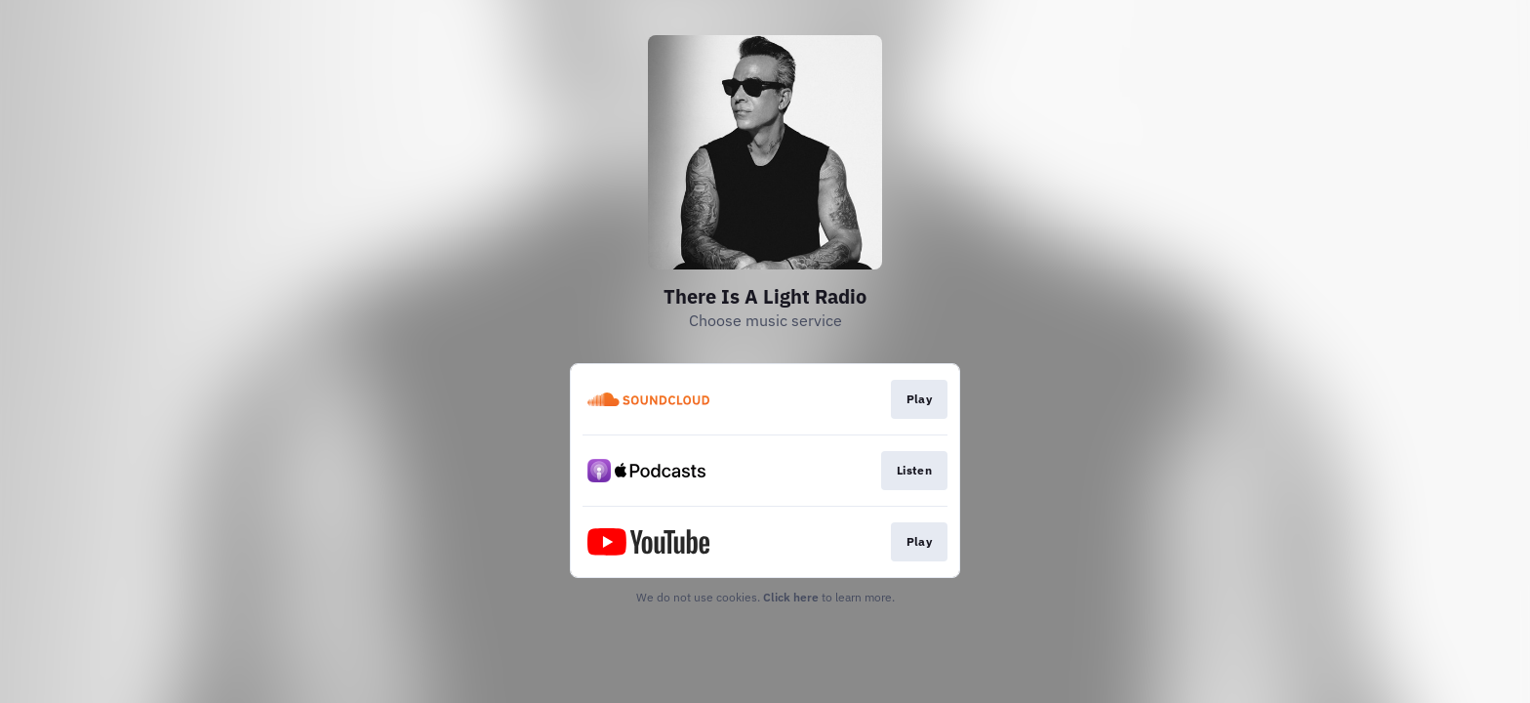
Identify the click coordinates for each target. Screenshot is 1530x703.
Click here (791, 597)
